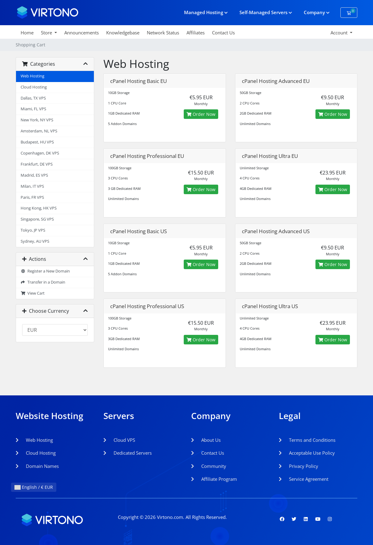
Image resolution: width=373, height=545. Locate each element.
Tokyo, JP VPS (33, 230)
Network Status (163, 32)
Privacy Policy (298, 466)
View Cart (33, 293)
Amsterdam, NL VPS (39, 131)
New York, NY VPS (37, 120)
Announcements (81, 32)
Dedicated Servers (127, 453)
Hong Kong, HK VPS (39, 208)
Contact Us (223, 32)
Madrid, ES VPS (34, 175)
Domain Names (37, 466)
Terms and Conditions (307, 440)
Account (340, 32)
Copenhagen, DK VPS (40, 153)
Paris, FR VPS (32, 197)
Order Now (200, 114)
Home (27, 32)
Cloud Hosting (34, 87)
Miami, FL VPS (33, 109)
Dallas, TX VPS (33, 98)
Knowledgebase (122, 32)
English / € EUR (33, 487)
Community (208, 466)
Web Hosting (32, 76)
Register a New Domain (45, 271)
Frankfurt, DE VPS (37, 164)
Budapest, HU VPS (37, 142)
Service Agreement (303, 479)
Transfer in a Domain (43, 282)
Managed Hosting (206, 12)
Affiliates (195, 32)
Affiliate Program (214, 479)
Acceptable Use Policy (307, 453)
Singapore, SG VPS (37, 219)
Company (317, 12)
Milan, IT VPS (32, 186)
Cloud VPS (119, 440)
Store (47, 32)
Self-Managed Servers (265, 12)
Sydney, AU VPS (35, 241)
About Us (206, 440)
